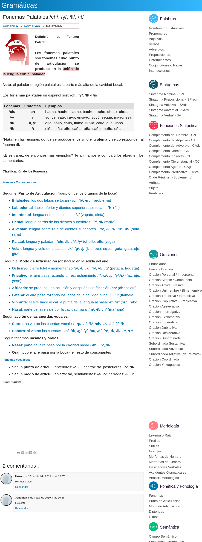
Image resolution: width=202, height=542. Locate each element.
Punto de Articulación (165, 501)
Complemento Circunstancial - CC (174, 161)
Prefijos (154, 441)
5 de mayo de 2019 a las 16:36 (46, 497)
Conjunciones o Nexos (166, 65)
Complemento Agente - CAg (170, 167)
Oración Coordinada (164, 359)
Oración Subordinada (165, 338)
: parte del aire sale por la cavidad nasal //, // (68, 309)
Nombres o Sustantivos (166, 28)
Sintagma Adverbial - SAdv (169, 110)
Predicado (156, 193)
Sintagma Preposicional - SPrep (173, 99)
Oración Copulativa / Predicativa (173, 301)
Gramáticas (19, 5)
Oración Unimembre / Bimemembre (175, 290)
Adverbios (156, 49)
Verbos (154, 44)
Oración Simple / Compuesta (170, 280)
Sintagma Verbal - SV (165, 115)
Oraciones (169, 254)
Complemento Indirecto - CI (169, 156)
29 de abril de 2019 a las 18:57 (46, 476)
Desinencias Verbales (165, 467)
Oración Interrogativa (164, 312)
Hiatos (153, 517)
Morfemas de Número (165, 456)
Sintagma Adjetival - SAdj (168, 105)
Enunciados (157, 264)
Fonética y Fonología (179, 486)
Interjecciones (159, 70)
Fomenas (32, 26)
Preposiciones (159, 55)
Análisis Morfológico (164, 478)
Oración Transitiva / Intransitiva (172, 296)
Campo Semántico (163, 536)
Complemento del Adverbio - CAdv (174, 145)
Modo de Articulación (164, 506)
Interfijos (155, 451)
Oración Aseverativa (164, 306)
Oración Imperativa (163, 322)
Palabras (168, 19)
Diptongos (156, 511)
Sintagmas (169, 85)
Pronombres (158, 33)
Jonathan (21, 497)
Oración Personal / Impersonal (171, 274)
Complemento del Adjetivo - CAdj (173, 140)
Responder (21, 486)
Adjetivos (156, 39)
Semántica (169, 527)
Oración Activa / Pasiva (166, 285)
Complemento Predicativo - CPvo (174, 172)
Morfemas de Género (165, 462)
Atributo (154, 182)
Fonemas (156, 495)
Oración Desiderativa (164, 333)
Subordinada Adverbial (166, 349)
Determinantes (160, 60)
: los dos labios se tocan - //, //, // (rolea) (61, 200)
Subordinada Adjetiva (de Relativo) (175, 354)
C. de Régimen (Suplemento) (170, 177)
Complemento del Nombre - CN (172, 135)
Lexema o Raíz (160, 435)
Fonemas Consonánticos (19, 182)
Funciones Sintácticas (180, 125)
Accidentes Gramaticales (167, 472)
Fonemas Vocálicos (16, 359)
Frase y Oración (161, 269)
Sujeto (153, 188)
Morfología (169, 426)
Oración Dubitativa (163, 327)
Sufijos (154, 446)
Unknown (21, 476)
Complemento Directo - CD (169, 151)
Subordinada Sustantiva (167, 343)
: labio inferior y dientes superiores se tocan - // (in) (66, 208)
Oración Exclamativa (164, 317)
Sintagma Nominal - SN (166, 94)
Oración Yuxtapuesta (164, 365)
